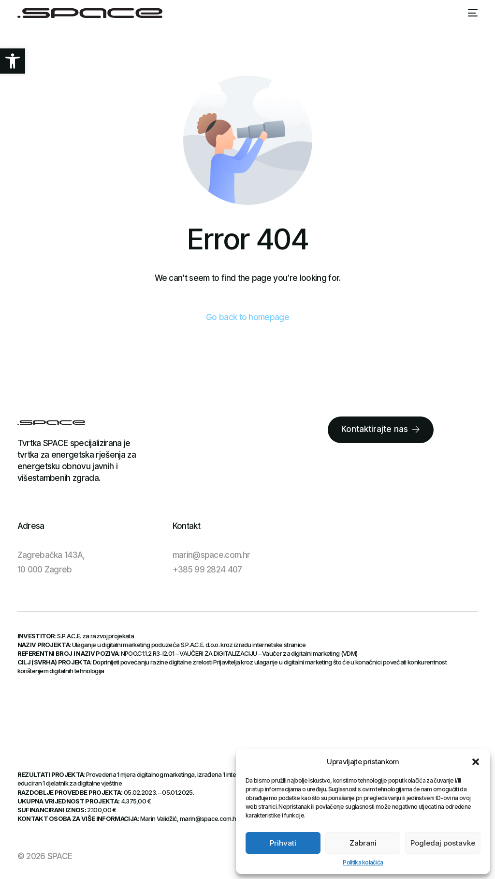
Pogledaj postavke (442, 843)
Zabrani (363, 843)
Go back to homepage (247, 317)
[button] (12, 61)
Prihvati (283, 843)
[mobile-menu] (473, 13)
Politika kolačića (363, 862)
